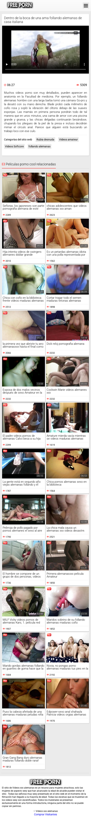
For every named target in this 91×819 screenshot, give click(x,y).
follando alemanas (39, 146)
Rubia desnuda (45, 139)
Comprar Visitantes (45, 814)
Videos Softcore (14, 146)
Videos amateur (68, 139)
